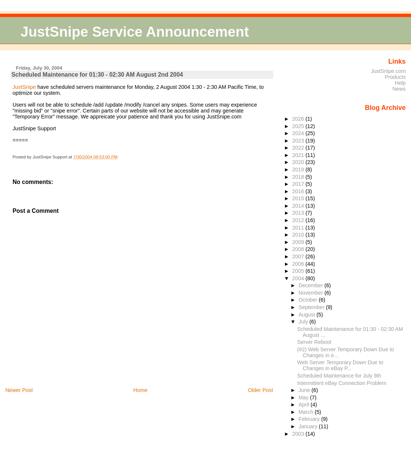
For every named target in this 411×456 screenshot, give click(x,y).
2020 (299, 162)
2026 (299, 119)
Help (400, 83)
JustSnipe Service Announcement (135, 32)
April (305, 405)
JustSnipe (24, 87)
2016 (299, 191)
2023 (299, 141)
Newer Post (19, 390)
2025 (299, 126)
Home (140, 390)
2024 (299, 133)
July (304, 322)
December (312, 285)
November (312, 293)
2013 (299, 213)
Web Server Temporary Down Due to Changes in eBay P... (340, 365)
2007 (299, 256)
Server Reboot (314, 342)
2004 (299, 278)
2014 (299, 206)
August (308, 315)
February (310, 419)
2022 (299, 148)
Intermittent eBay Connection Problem (341, 383)
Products (395, 77)
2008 (299, 249)
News (399, 89)
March (307, 412)
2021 (299, 155)
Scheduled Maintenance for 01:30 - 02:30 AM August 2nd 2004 (97, 74)
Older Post (260, 390)
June (305, 390)
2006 (299, 264)
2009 (299, 242)
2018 (299, 177)
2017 (299, 184)
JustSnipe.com (388, 71)
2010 (299, 235)
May (304, 397)
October (309, 300)
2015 (299, 198)
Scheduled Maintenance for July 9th (339, 376)
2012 (299, 220)
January (309, 426)
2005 (299, 271)
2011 (299, 228)
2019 (299, 169)
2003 (299, 434)
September (312, 307)
